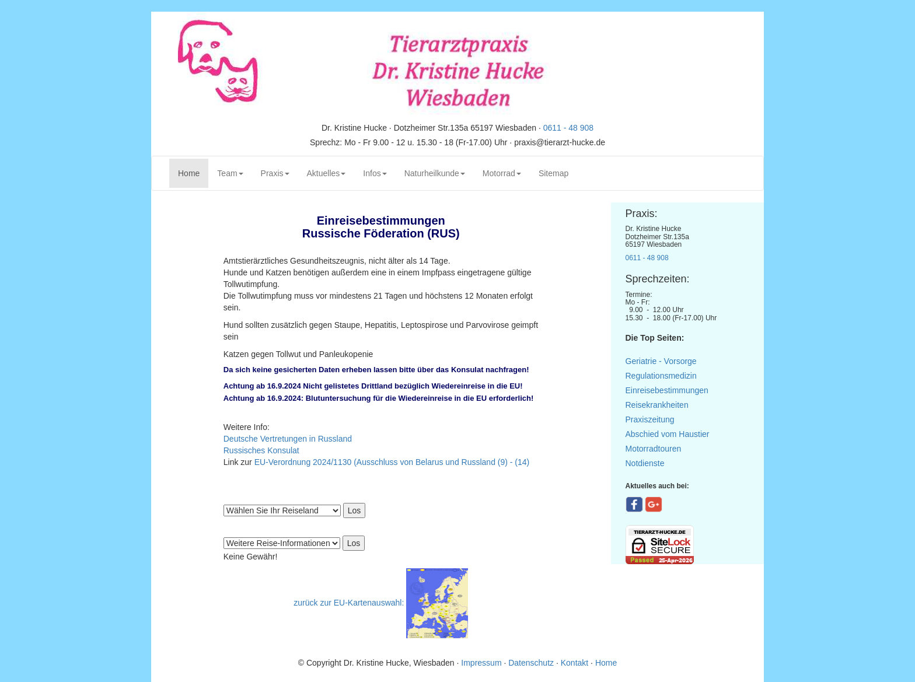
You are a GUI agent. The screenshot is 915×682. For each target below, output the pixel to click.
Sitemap (553, 173)
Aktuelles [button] (326, 173)
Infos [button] (374, 173)
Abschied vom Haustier (668, 434)
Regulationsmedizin (661, 375)
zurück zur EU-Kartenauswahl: (349, 602)
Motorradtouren (654, 448)
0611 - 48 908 (568, 127)
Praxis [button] (275, 173)
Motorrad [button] (502, 173)
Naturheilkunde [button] (434, 173)
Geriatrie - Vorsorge (661, 361)
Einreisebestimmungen (667, 390)
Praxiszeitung (650, 419)
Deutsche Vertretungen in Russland (287, 438)
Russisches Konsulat (261, 450)
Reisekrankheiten (657, 405)
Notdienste (645, 463)
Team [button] (230, 173)
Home (193, 172)
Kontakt (574, 662)
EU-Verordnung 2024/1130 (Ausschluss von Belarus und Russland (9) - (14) (392, 462)
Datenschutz (531, 662)
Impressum (482, 662)
